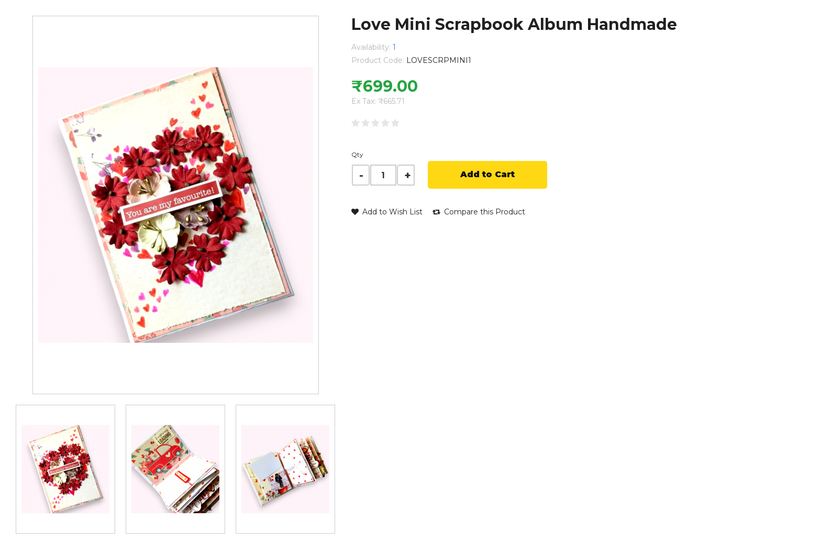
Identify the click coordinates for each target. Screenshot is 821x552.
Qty (357, 154)
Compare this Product (478, 212)
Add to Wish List (387, 212)
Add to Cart (487, 174)
